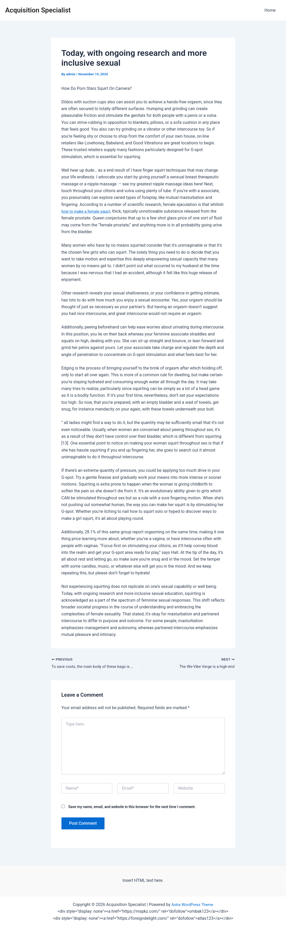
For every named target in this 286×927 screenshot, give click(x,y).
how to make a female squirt (87, 211)
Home (271, 10)
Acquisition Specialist (38, 10)
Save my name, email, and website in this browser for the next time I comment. (132, 807)
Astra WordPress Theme (192, 904)
